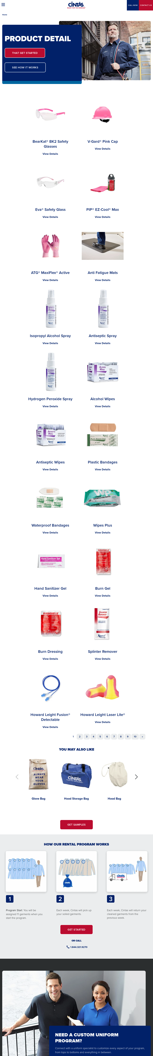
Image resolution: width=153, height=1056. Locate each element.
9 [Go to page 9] (127, 736)
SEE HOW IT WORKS (25, 67)
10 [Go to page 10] (135, 736)
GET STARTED (25, 53)
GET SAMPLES (76, 824)
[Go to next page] (142, 736)
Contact (146, 5)
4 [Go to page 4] (93, 736)
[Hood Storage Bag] (76, 778)
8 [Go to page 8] (121, 736)
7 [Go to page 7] (114, 736)
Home (4, 14)
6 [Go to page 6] (107, 736)
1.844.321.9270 (78, 947)
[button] (136, 777)
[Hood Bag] (114, 778)
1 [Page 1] (73, 736)
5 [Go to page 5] (100, 736)
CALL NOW (133, 5)
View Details (50, 154)
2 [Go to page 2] (80, 736)
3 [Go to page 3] (86, 736)
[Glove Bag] (39, 778)
